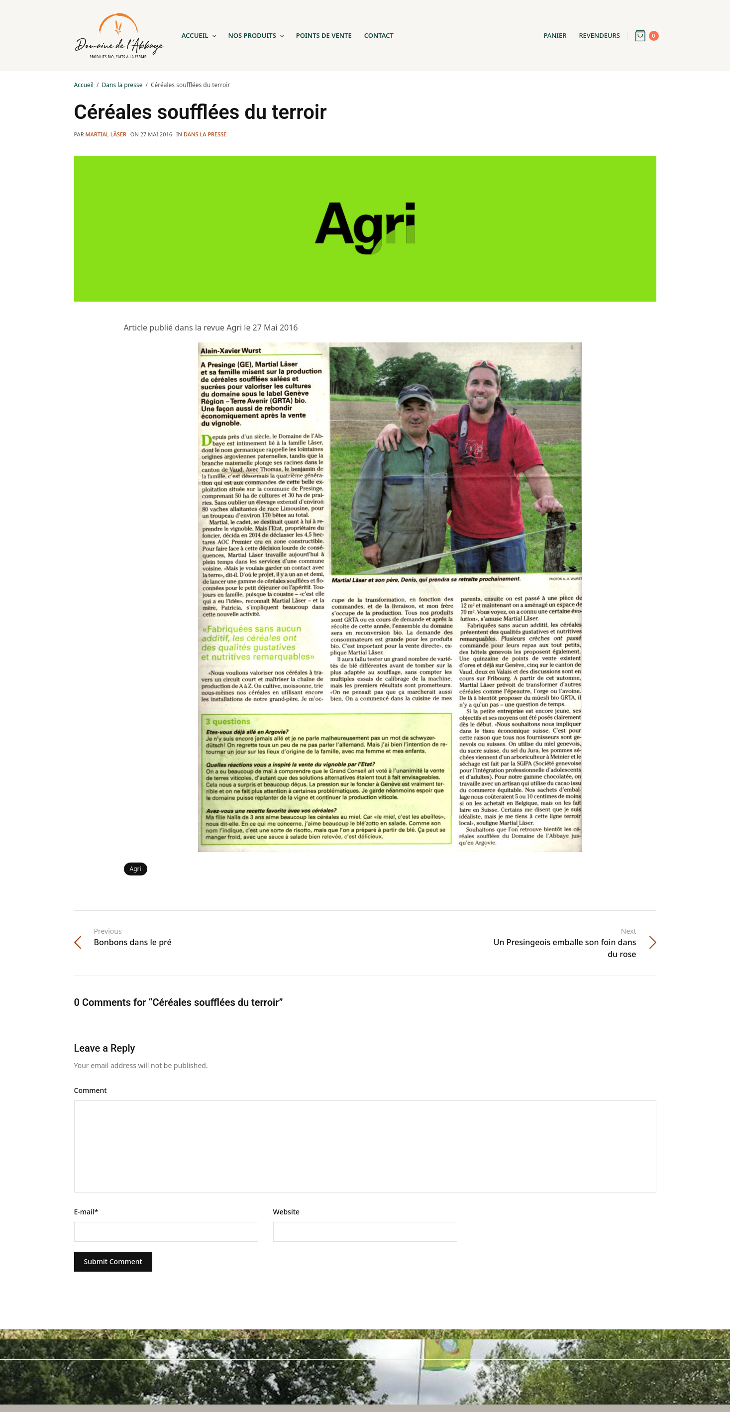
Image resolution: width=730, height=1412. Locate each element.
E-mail (86, 1211)
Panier (554, 35)
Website (286, 1211)
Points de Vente (324, 35)
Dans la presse (205, 134)
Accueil (195, 35)
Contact (379, 35)
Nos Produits (252, 35)
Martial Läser (105, 134)
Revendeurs (599, 35)
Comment (90, 1090)
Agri (135, 869)
